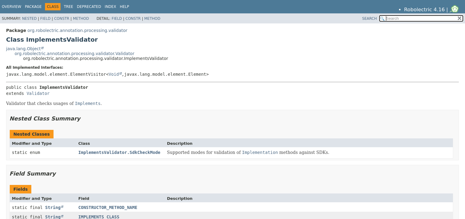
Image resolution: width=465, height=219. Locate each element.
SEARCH (369, 18)
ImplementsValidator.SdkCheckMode (119, 152)
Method (81, 18)
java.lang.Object (23, 48)
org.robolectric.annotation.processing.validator (77, 30)
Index (110, 7)
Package (33, 7)
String (53, 207)
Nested (29, 18)
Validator (38, 93)
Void (114, 74)
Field (45, 18)
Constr (61, 18)
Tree (68, 7)
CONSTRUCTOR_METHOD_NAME (107, 207)
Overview (11, 7)
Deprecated (89, 7)
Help (124, 7)
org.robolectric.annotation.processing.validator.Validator (74, 53)
